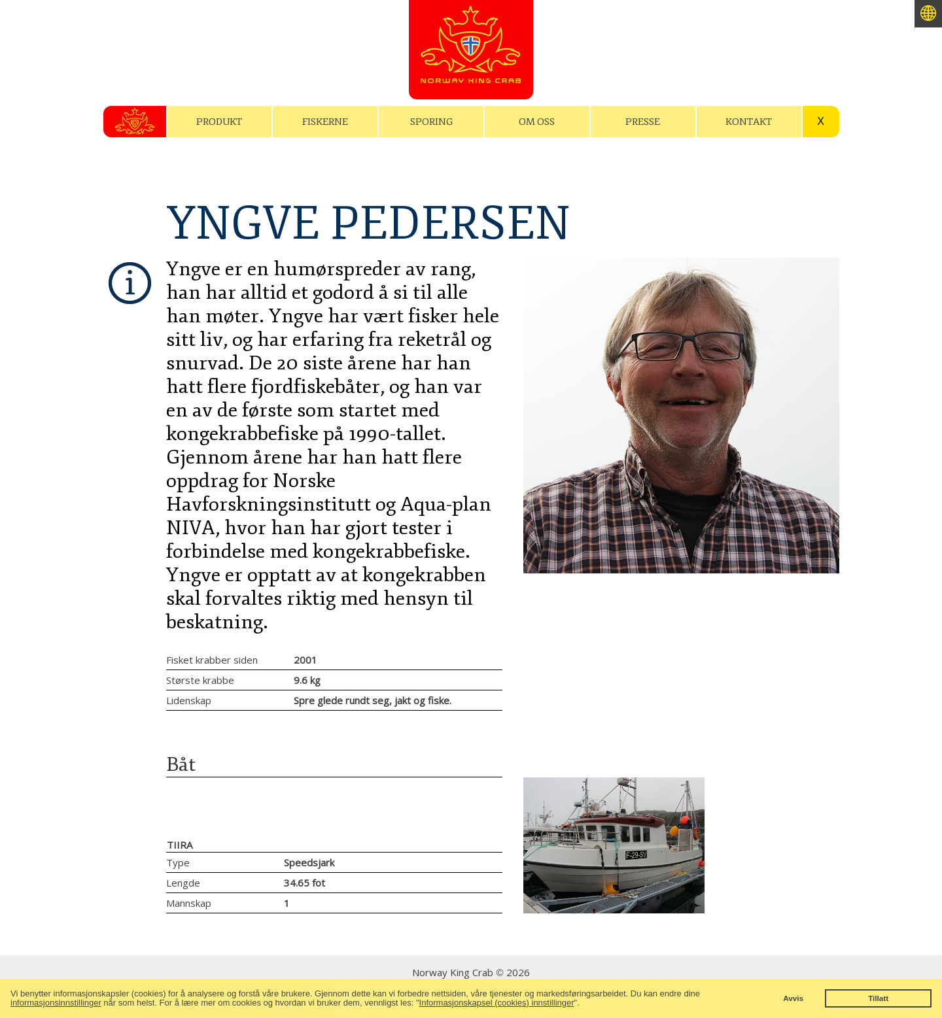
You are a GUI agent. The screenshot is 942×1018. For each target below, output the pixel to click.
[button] (583, 1004)
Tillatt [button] (878, 998)
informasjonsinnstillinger (55, 1003)
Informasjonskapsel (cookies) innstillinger (496, 1003)
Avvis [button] (793, 998)
